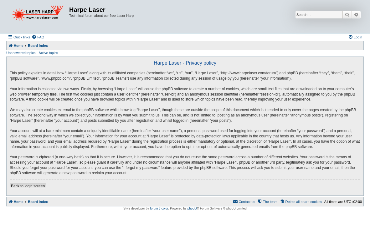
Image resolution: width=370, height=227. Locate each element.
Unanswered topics (21, 53)
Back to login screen (28, 186)
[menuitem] (38, 37)
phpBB (192, 208)
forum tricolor (159, 208)
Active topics (48, 53)
